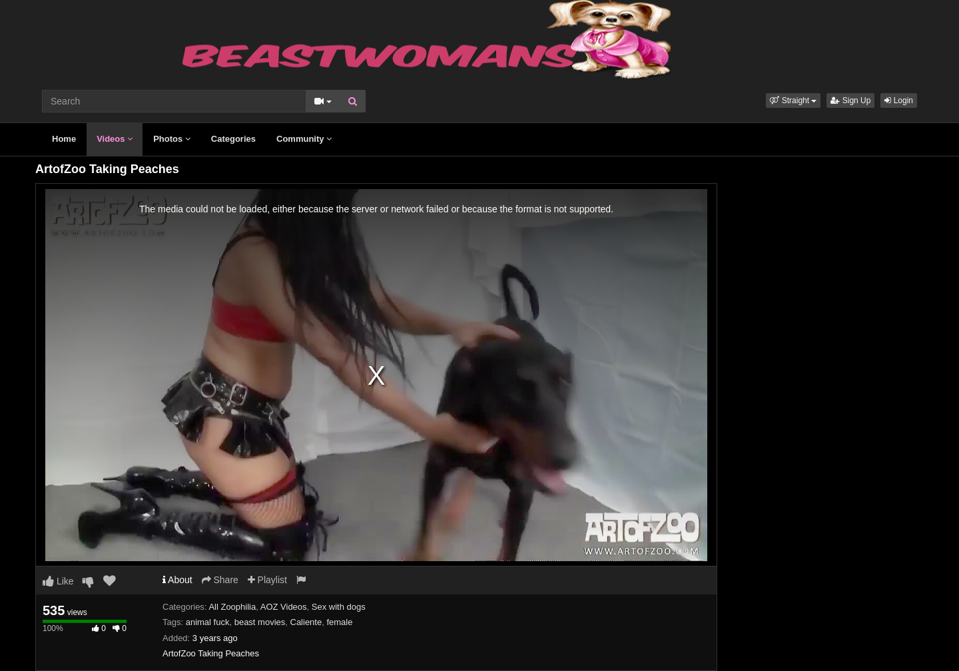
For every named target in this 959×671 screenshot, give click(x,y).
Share (220, 579)
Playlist (267, 579)
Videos (115, 139)
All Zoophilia (232, 607)
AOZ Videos (283, 607)
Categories (233, 139)
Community (304, 139)
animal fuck (208, 622)
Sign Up (850, 100)
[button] (793, 100)
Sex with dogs (339, 607)
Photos (171, 139)
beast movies (260, 622)
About (177, 579)
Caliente (306, 622)
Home (64, 139)
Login (898, 100)
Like (58, 581)
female (339, 622)
